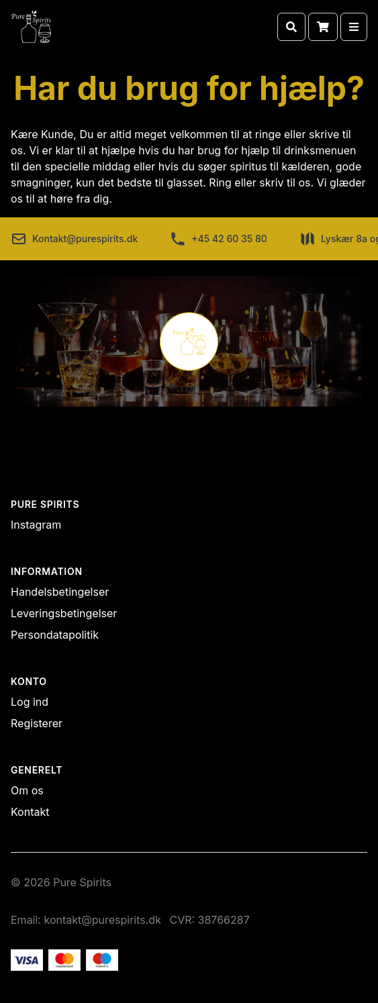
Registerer (36, 723)
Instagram (36, 524)
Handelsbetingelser (60, 591)
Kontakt (30, 812)
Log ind (29, 701)
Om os (27, 790)
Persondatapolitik (55, 634)
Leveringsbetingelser (64, 613)
